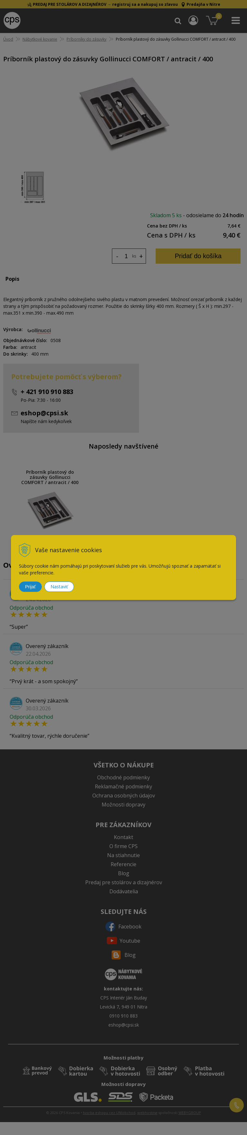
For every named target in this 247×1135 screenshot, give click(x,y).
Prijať (30, 586)
